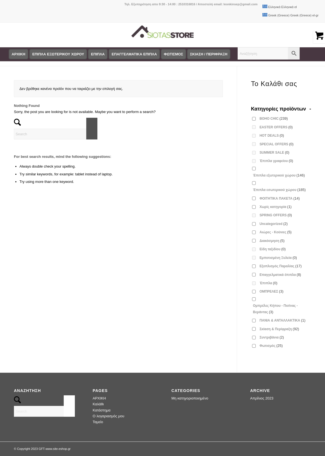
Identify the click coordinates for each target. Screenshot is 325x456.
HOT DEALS (272, 135)
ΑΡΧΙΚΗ (99, 398)
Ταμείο (98, 422)
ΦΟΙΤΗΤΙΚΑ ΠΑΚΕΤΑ (280, 198)
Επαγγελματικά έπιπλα (280, 275)
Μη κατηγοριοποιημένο (189, 398)
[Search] (55, 134)
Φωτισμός (271, 346)
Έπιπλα (268, 283)
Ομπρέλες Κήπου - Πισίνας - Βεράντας (275, 309)
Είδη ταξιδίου (273, 249)
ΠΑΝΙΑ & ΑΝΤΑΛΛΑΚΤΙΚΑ (283, 320)
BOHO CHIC (274, 118)
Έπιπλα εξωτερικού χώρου (279, 175)
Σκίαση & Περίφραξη (279, 329)
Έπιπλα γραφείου (276, 161)
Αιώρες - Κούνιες (276, 232)
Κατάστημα (101, 410)
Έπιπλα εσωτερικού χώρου (279, 190)
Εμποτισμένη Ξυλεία (278, 258)
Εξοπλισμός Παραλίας (281, 266)
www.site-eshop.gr (58, 448)
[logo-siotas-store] (162, 35)
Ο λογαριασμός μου (108, 416)
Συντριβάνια (272, 337)
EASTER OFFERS (276, 127)
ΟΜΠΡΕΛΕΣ (272, 291)
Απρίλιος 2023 (261, 398)
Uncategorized (274, 224)
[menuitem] (18, 54)
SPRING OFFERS (276, 215)
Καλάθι (98, 404)
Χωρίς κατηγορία (276, 207)
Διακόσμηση (272, 241)
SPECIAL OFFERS (277, 144)
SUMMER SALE (274, 152)
